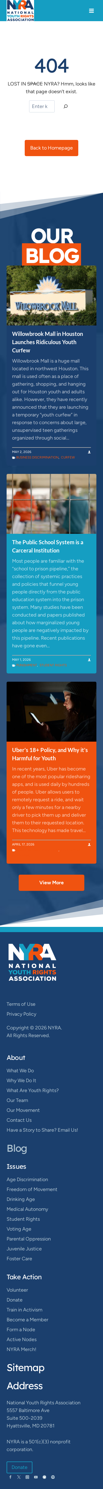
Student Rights (53, 665)
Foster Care (19, 1259)
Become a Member (27, 1320)
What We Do (20, 1071)
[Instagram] (27, 1477)
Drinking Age (21, 1199)
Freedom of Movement (32, 1189)
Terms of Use (21, 1004)
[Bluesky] (44, 1477)
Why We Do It (21, 1081)
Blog (17, 1148)
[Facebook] (10, 1477)
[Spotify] (53, 1477)
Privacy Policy (21, 1014)
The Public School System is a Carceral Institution (47, 546)
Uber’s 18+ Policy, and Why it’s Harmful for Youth (50, 754)
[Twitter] (19, 1477)
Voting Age (19, 1229)
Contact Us (19, 1120)
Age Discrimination (27, 1179)
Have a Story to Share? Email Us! (42, 1130)
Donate (15, 1300)
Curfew (68, 457)
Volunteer (17, 1290)
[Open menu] (91, 10)
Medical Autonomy (27, 1209)
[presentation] (51, 295)
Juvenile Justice (24, 1249)
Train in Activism (24, 1310)
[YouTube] (36, 1477)
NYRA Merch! (21, 1349)
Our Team (17, 1100)
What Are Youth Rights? (33, 1090)
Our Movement (23, 1110)
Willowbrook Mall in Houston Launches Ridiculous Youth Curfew (47, 341)
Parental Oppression (29, 1239)
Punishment (26, 665)
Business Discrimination (37, 457)
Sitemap (25, 1367)
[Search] (65, 106)
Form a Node (21, 1330)
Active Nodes (22, 1339)
